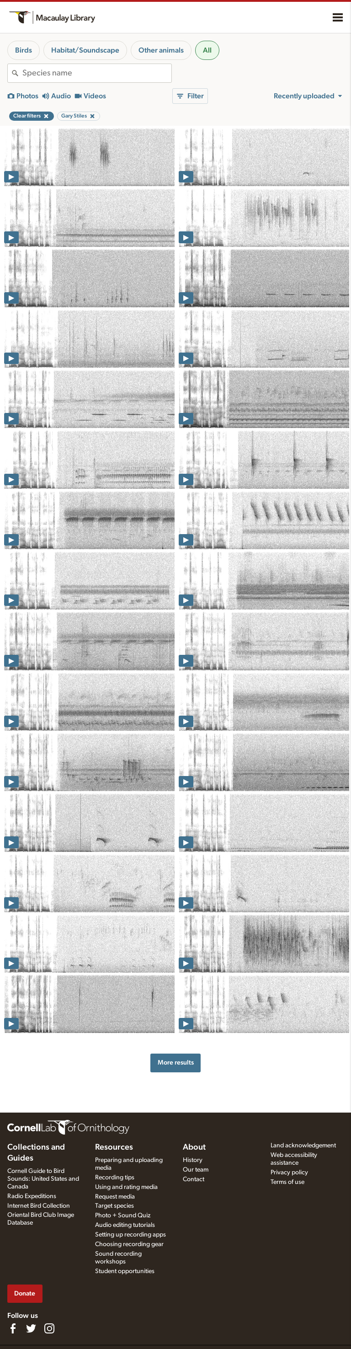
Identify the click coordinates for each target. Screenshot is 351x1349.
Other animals (161, 50)
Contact (193, 1179)
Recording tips (114, 1177)
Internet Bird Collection (38, 1206)
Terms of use (287, 1182)
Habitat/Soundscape (85, 50)
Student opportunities (124, 1271)
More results (176, 1062)
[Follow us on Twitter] (31, 1328)
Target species (114, 1206)
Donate (24, 1293)
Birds (23, 50)
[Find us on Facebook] (12, 1328)
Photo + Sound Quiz (122, 1215)
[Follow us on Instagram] (49, 1328)
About (194, 1147)
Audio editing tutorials (125, 1225)
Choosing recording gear (129, 1244)
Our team (195, 1170)
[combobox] (96, 73)
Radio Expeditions (31, 1196)
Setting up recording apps (130, 1234)
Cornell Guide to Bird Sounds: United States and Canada (43, 1179)
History (192, 1160)
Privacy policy (289, 1172)
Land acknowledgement (303, 1145)
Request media (115, 1197)
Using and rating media (126, 1187)
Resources (114, 1147)
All (207, 50)
